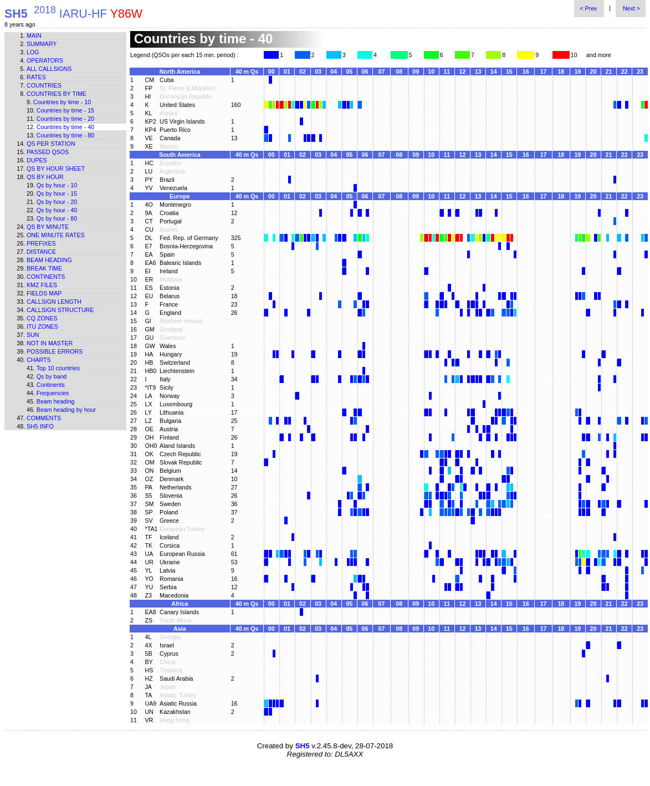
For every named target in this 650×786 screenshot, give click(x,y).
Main (34, 35)
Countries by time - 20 (65, 118)
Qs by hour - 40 (57, 210)
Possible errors (55, 351)
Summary (42, 43)
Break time (44, 268)
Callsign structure (60, 310)
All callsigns (49, 68)
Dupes (37, 160)
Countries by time (56, 93)
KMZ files (42, 285)
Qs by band (52, 376)
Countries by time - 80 (65, 135)
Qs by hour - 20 (57, 201)
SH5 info (40, 426)
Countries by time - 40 (65, 127)
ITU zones (42, 326)
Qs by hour (45, 176)
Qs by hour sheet (56, 168)
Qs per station (51, 143)
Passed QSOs (48, 152)
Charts (39, 359)
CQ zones (42, 318)
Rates (36, 77)
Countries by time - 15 (65, 110)
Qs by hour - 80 (57, 218)
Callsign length (54, 301)
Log (33, 52)
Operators (45, 60)
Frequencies (53, 393)
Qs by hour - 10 (57, 185)
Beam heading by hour (66, 409)
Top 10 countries (58, 368)
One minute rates (56, 235)
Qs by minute (48, 226)
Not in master (50, 343)
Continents (46, 276)
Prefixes (41, 243)
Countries (44, 85)
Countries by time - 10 (62, 102)
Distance (41, 251)
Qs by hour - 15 (57, 193)
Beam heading (49, 260)
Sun (33, 334)
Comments (44, 418)
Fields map (44, 293)
